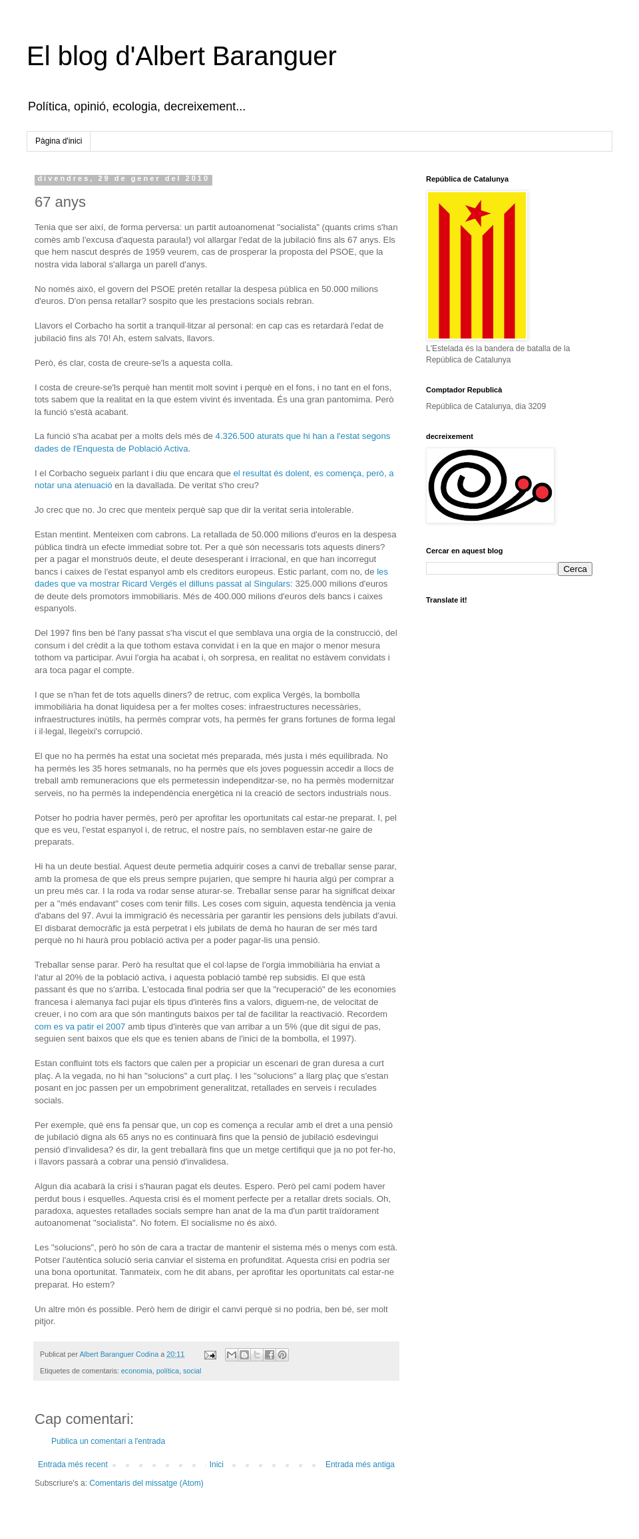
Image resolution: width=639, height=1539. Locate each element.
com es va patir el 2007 (80, 1027)
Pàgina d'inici (58, 141)
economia (136, 1371)
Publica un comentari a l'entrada (108, 1441)
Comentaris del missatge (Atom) (146, 1483)
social (192, 1371)
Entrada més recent (73, 1464)
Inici (217, 1464)
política (167, 1371)
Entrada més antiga (360, 1464)
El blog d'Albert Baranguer (182, 55)
